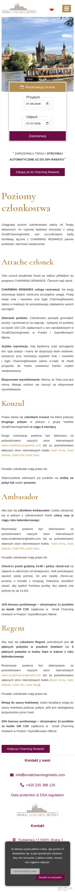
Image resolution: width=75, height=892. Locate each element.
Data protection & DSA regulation (37, 795)
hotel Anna (58, 450)
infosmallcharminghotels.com (37, 775)
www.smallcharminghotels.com (21, 445)
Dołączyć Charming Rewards (25, 748)
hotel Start (32, 455)
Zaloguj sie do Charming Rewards (37, 172)
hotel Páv (18, 455)
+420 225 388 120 (37, 785)
